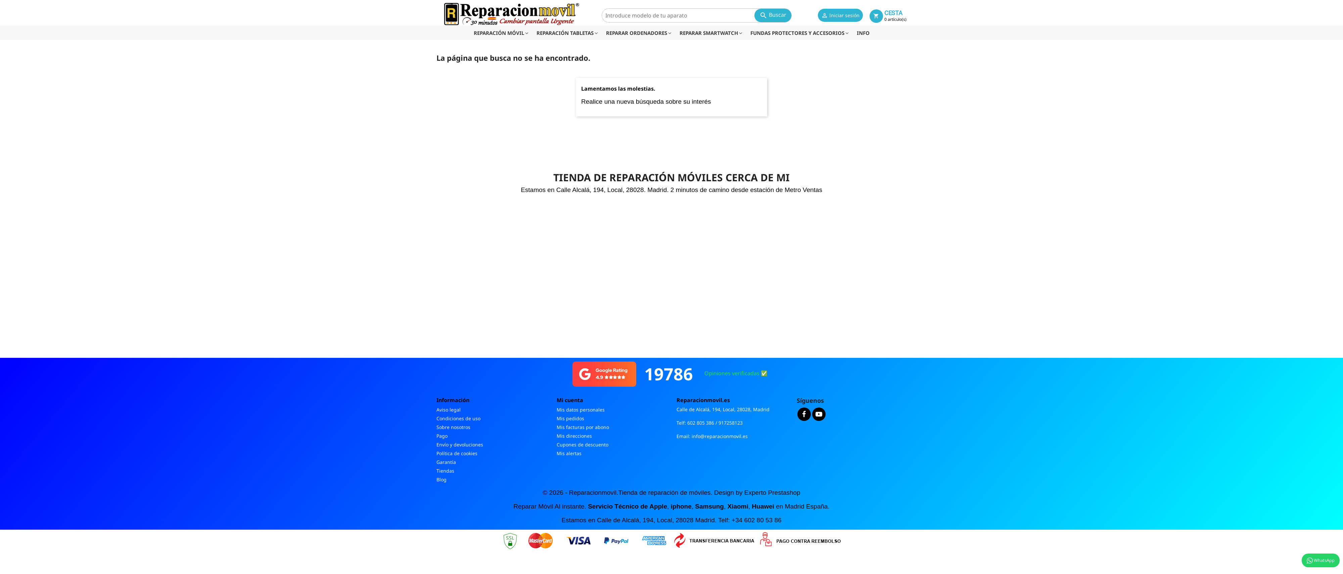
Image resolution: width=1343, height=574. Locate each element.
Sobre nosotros (453, 427)
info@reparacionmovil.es (720, 436)
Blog (441, 479)
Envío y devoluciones (459, 444)
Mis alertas (569, 453)
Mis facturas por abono (583, 427)
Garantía (446, 462)
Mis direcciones (574, 436)
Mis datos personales (581, 409)
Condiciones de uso (458, 418)
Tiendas (445, 471)
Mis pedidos (570, 418)
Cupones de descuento (582, 444)
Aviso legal (448, 409)
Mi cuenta (570, 400)
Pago (442, 436)
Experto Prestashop (772, 492)
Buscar (772, 15)
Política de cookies (456, 453)
